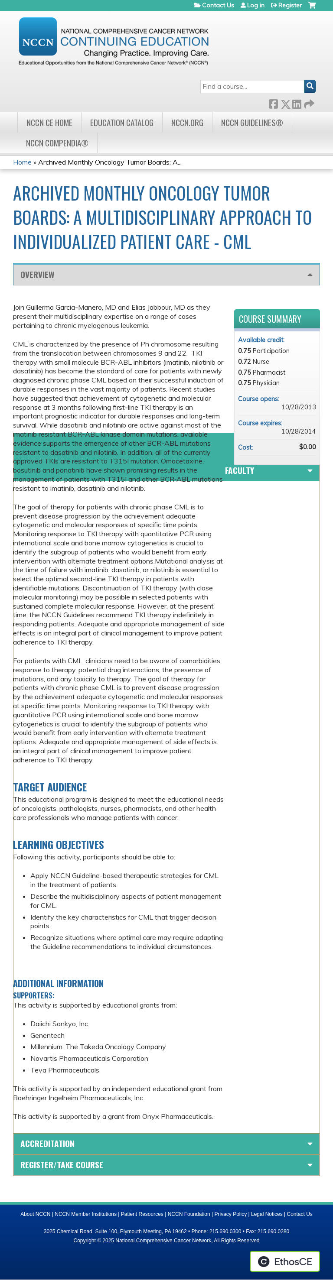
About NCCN (35, 1214)
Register (290, 5)
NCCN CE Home (49, 122)
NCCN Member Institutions (86, 1214)
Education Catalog (121, 122)
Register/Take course (61, 1164)
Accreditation (47, 1143)
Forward (308, 102)
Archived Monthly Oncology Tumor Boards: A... (110, 162)
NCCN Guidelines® (252, 122)
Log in (255, 5)
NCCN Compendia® (57, 142)
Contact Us (218, 5)
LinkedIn (296, 102)
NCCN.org (187, 122)
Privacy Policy (231, 1214)
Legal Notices (267, 1214)
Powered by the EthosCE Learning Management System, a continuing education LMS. (285, 1261)
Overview (37, 274)
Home (22, 162)
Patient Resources (142, 1214)
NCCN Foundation (189, 1214)
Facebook (273, 102)
